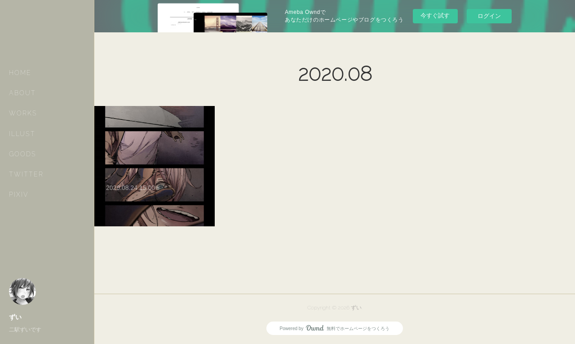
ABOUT (22, 93)
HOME (20, 72)
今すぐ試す (435, 15)
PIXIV (19, 194)
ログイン (489, 16)
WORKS (23, 113)
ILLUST (22, 133)
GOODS (22, 154)
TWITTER (26, 174)
